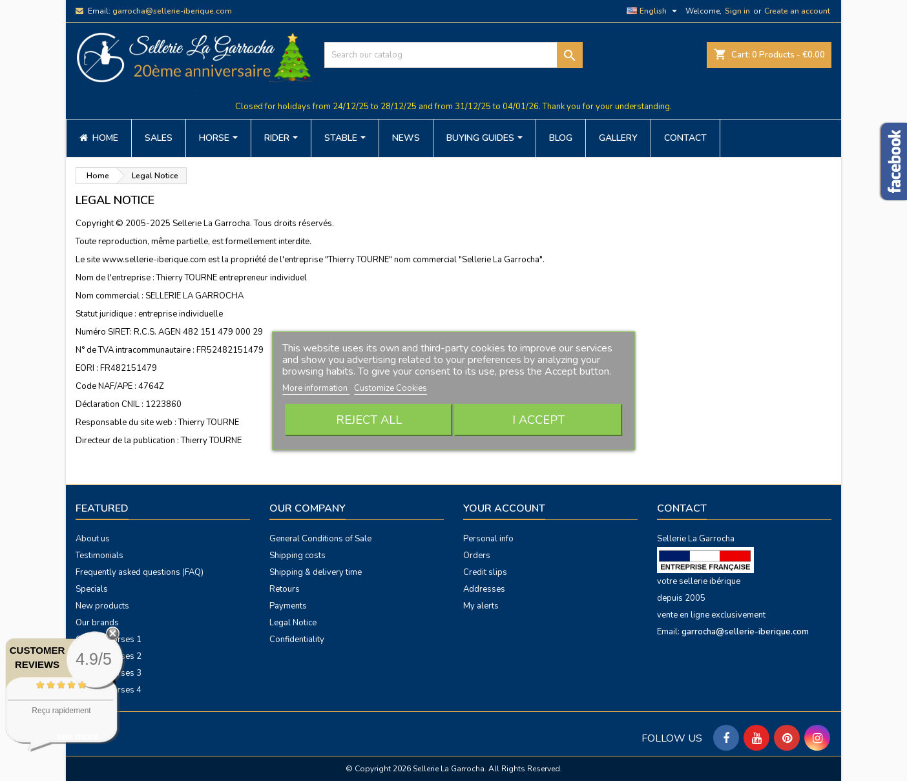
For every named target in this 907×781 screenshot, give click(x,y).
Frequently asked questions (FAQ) (139, 572)
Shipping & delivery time (315, 572)
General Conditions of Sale (320, 539)
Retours (284, 589)
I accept (538, 420)
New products (102, 606)
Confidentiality (296, 639)
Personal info (488, 539)
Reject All (369, 420)
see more (77, 736)
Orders (476, 555)
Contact (682, 508)
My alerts (481, 606)
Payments (288, 606)
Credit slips (485, 572)
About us (93, 539)
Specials (92, 589)
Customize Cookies (390, 388)
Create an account (797, 11)
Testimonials (99, 555)
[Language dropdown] (653, 11)
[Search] (453, 55)
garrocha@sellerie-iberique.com (172, 11)
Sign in (737, 11)
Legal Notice (293, 623)
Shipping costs (297, 555)
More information (315, 388)
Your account (504, 508)
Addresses (484, 589)
